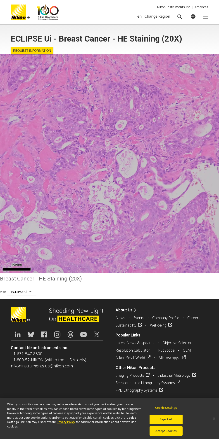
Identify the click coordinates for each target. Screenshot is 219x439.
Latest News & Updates (135, 342)
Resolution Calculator (133, 350)
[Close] (214, 420)
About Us (124, 310)
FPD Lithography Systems (136, 390)
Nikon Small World (130, 357)
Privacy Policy (66, 424)
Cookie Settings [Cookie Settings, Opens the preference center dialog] (166, 409)
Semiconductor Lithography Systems (145, 382)
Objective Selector (177, 342)
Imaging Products (130, 375)
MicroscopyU (169, 357)
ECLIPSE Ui (19, 292)
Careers (193, 317)
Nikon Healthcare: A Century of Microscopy (48, 12)
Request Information (32, 50)
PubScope (166, 350)
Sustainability (126, 325)
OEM (187, 350)
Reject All (166, 421)
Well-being (158, 325)
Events (138, 317)
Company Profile (165, 317)
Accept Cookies (166, 432)
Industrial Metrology (174, 375)
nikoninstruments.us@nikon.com (42, 366)
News (120, 317)
